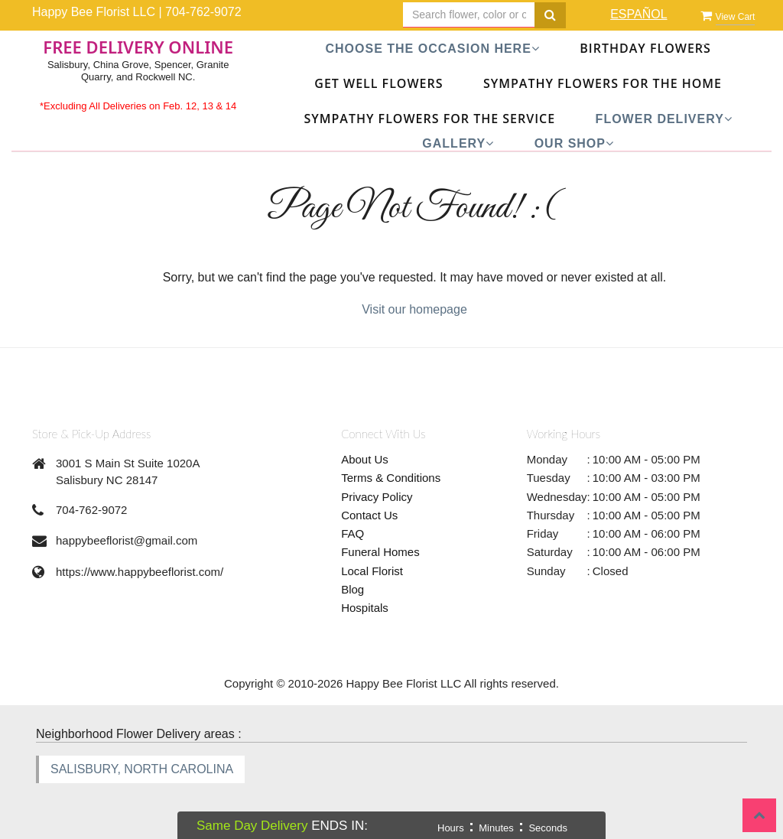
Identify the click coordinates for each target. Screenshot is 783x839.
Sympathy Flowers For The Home (602, 83)
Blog (352, 589)
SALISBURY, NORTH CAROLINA (141, 769)
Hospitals (364, 607)
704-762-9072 (203, 11)
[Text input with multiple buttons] (469, 15)
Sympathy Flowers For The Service (430, 118)
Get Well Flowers (378, 83)
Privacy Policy (376, 496)
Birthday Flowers (645, 48)
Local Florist (372, 570)
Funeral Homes (380, 551)
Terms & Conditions (390, 477)
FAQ (352, 533)
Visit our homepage (414, 309)
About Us (364, 459)
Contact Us (369, 515)
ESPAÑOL (638, 14)
